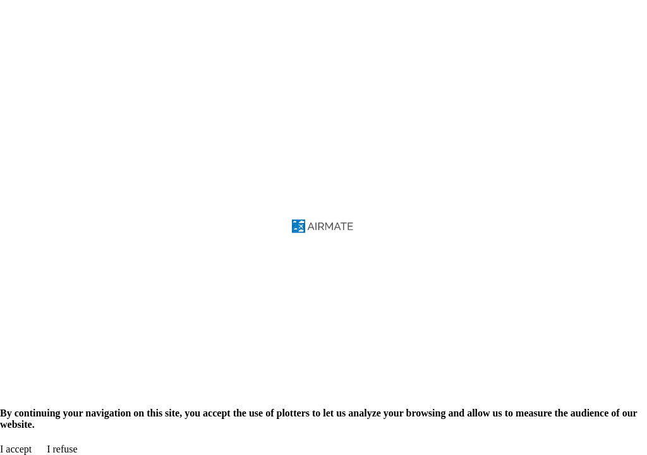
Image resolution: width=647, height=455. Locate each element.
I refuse (62, 449)
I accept (16, 449)
